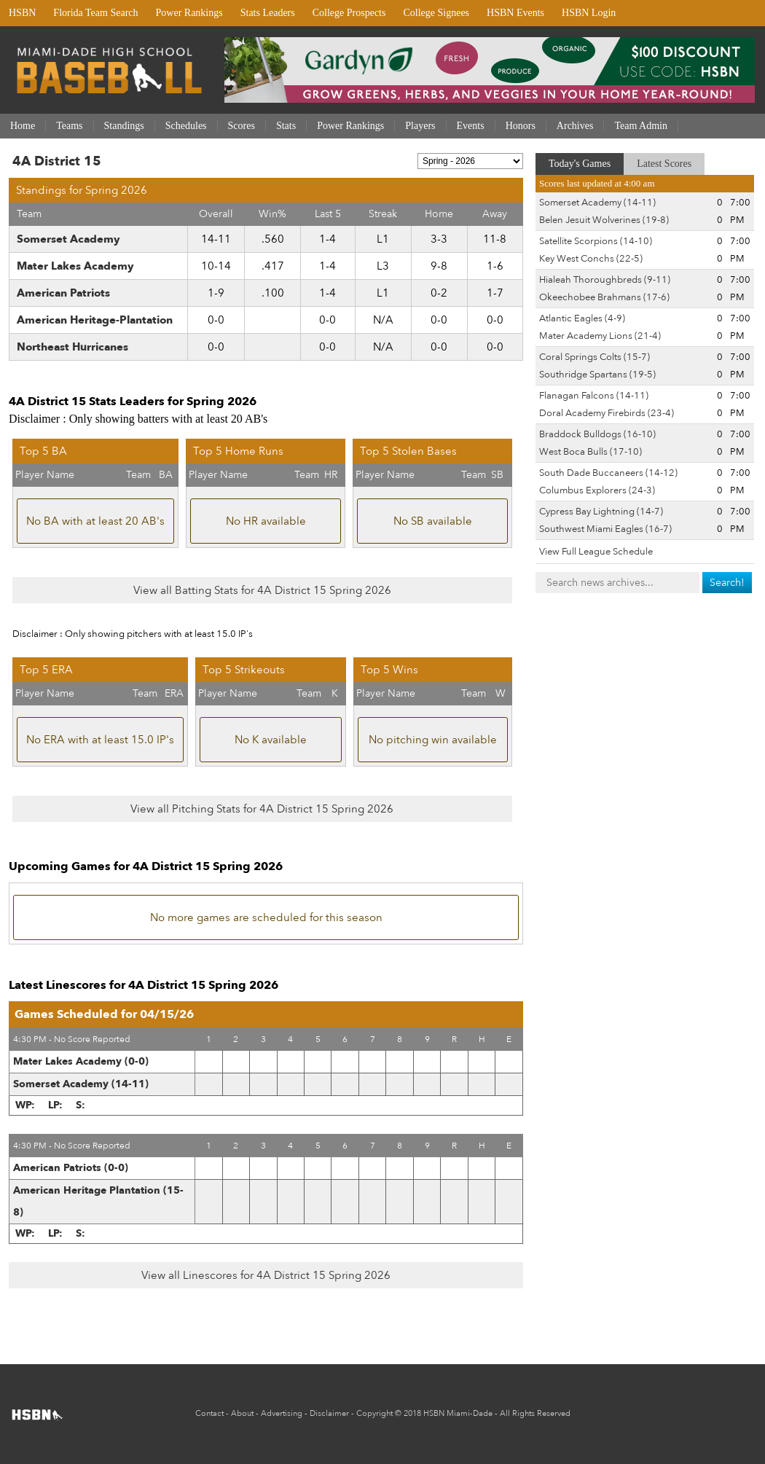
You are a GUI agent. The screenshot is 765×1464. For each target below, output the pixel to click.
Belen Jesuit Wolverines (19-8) (604, 220)
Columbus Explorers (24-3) (597, 490)
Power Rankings (189, 12)
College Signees (436, 12)
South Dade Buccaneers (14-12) (608, 472)
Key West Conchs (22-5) (591, 258)
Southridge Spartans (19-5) (597, 374)
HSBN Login (589, 12)
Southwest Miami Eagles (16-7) (605, 529)
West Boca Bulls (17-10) (590, 451)
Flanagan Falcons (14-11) (593, 395)
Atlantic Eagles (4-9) (582, 318)
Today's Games (580, 163)
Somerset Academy (68, 239)
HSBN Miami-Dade (458, 1413)
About (242, 1413)
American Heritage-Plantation (95, 320)
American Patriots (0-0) (70, 1168)
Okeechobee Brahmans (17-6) (604, 297)
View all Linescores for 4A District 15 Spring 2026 (266, 1275)
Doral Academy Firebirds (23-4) (606, 413)
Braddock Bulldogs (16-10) (597, 434)
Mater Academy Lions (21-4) (600, 335)
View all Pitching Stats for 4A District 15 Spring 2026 (261, 809)
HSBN (22, 12)
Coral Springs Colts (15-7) (594, 357)
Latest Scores (664, 163)
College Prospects (349, 12)
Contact (209, 1413)
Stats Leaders (267, 12)
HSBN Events (515, 12)
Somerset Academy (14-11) (81, 1084)
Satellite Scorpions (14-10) (595, 241)
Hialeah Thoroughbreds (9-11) (604, 279)
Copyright (374, 1413)
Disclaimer (329, 1413)
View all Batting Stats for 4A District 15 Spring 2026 (262, 590)
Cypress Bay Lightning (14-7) (601, 511)
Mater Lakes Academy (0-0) (81, 1061)
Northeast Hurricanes (72, 347)
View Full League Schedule (596, 551)
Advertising (281, 1413)
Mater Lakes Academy (75, 266)
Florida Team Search (95, 12)
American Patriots (63, 293)
